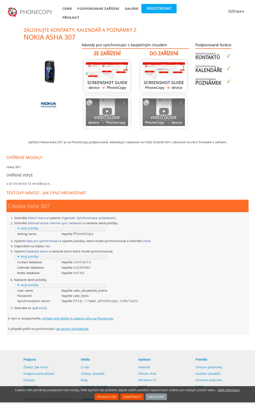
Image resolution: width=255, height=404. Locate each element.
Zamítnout (132, 397)
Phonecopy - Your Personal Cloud (30, 12)
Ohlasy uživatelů (92, 373)
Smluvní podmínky (209, 367)
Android (144, 367)
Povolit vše (106, 397)
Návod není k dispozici (107, 112)
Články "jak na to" (36, 367)
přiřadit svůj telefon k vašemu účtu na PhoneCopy (77, 318)
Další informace (228, 390)
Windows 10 (147, 380)
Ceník (67, 8)
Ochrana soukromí (209, 380)
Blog (84, 380)
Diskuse (29, 380)
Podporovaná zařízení (98, 8)
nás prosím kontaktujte (71, 329)
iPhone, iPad (147, 373)
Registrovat (159, 8)
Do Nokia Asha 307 (164, 76)
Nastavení (156, 397)
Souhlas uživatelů (208, 373)
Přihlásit (70, 17)
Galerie (131, 8)
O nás (85, 367)
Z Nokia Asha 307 (107, 76)
